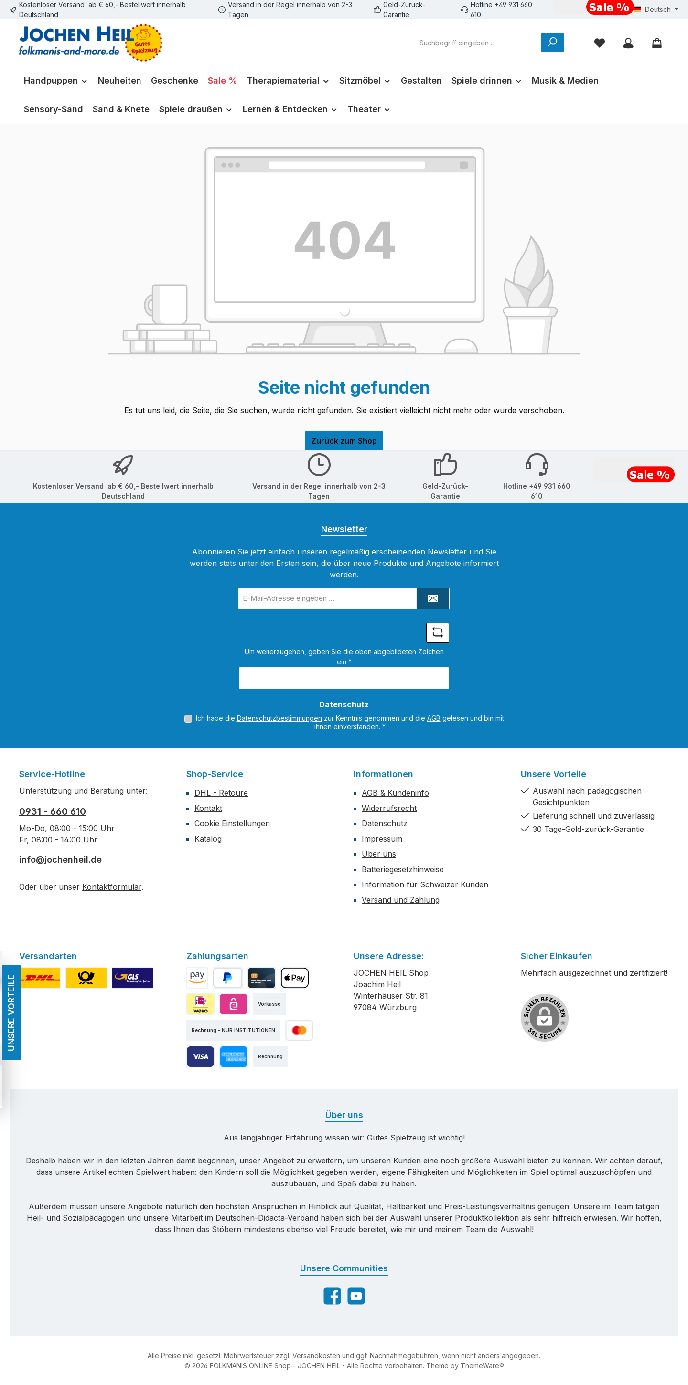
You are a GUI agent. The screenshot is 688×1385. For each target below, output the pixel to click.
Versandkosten (316, 1356)
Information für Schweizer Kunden (425, 884)
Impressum (382, 838)
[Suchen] (552, 42)
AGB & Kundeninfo (395, 793)
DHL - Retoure (221, 793)
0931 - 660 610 (52, 811)
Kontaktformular (111, 887)
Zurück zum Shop (344, 441)
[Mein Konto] (628, 43)
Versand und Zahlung (401, 900)
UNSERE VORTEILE (9, 1012)
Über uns (379, 854)
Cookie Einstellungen (232, 823)
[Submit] (433, 598)
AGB (434, 718)
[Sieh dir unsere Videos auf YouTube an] (356, 1296)
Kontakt (208, 808)
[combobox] (457, 42)
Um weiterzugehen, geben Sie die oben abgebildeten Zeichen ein (344, 657)
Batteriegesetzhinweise (403, 869)
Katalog (208, 838)
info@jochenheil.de (60, 859)
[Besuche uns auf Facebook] (332, 1296)
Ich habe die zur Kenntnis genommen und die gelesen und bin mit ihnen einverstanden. (350, 722)
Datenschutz (385, 823)
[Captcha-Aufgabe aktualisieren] (437, 633)
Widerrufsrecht (389, 808)
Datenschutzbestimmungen (279, 718)
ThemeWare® (482, 1366)
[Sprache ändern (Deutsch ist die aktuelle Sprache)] (656, 9)
